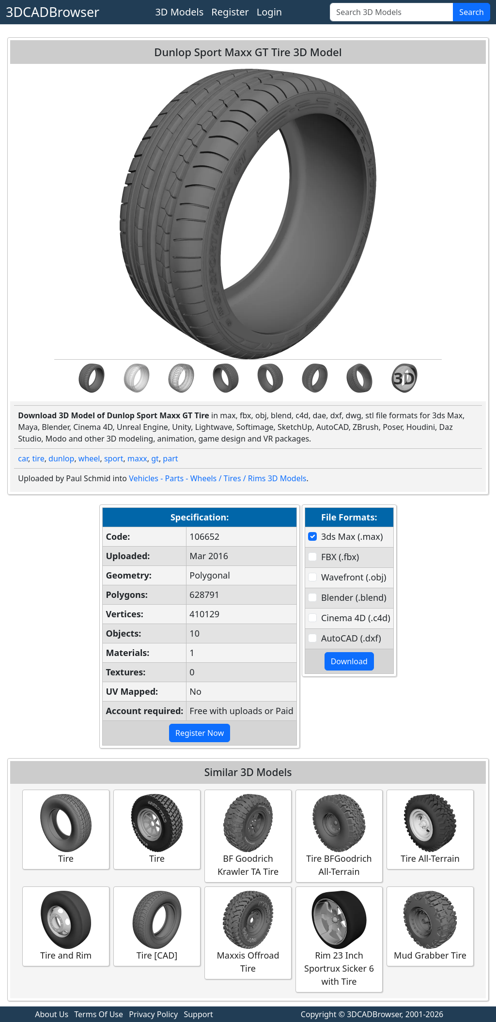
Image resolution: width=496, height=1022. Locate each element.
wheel (89, 458)
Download (349, 661)
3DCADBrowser (52, 12)
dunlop (61, 458)
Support (198, 1014)
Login (269, 11)
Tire (66, 829)
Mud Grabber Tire (430, 926)
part (170, 458)
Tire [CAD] (157, 926)
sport (114, 458)
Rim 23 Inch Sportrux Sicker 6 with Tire (339, 939)
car (23, 458)
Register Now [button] (199, 733)
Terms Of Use (98, 1014)
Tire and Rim (66, 926)
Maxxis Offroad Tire (248, 932)
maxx (137, 458)
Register (230, 11)
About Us (51, 1014)
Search (471, 12)
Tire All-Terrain (430, 829)
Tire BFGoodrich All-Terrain (339, 835)
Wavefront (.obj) (353, 577)
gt (155, 458)
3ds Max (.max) (352, 536)
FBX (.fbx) (340, 557)
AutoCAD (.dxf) (351, 638)
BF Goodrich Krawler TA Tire (248, 835)
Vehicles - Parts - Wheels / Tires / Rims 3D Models (217, 478)
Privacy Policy (153, 1014)
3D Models (179, 11)
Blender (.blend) (354, 597)
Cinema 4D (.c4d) (355, 618)
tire (38, 458)
